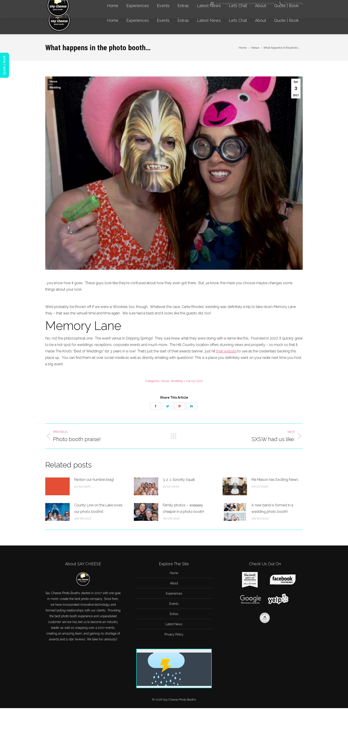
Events (173, 603)
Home (174, 573)
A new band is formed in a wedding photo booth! (272, 508)
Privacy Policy (174, 634)
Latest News (173, 624)
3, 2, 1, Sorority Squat (179, 479)
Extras (174, 614)
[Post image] (57, 486)
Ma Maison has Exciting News (274, 479)
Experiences (174, 593)
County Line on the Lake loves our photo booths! (98, 508)
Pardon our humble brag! (94, 479)
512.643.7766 (291, 3)
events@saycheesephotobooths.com (242, 3)
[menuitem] (112, 20)
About (174, 583)
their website (226, 351)
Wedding (55, 87)
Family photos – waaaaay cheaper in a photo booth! (183, 508)
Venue (53, 81)
